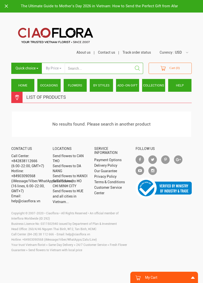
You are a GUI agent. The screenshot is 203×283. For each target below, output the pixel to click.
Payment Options (108, 160)
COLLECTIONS (153, 85)
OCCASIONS (49, 85)
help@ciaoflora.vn (78, 234)
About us (83, 52)
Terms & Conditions (109, 182)
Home (22, 85)
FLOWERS (75, 85)
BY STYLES (101, 85)
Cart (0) (170, 68)
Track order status (137, 52)
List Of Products (46, 97)
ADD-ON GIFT (127, 85)
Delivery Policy (105, 165)
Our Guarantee (105, 171)
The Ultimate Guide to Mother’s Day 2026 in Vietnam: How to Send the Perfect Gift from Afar (99, 6)
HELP (180, 85)
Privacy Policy (105, 176)
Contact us (106, 52)
